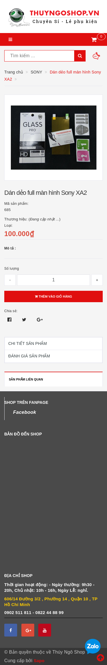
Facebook (24, 412)
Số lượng (11, 269)
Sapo (39, 660)
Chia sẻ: (10, 311)
